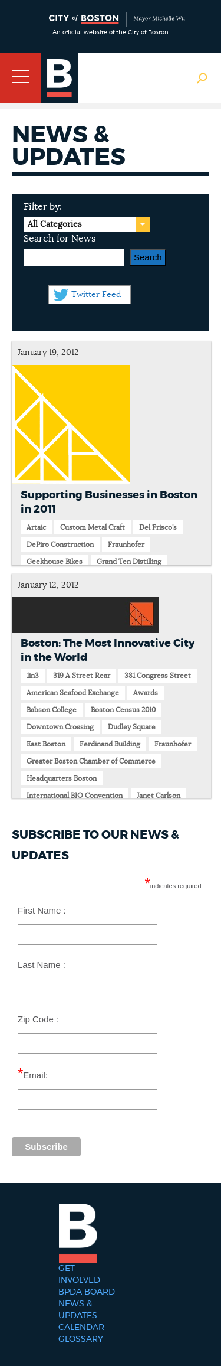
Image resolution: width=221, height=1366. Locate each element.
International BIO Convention (75, 795)
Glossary (80, 1339)
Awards (145, 692)
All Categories (54, 224)
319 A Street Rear (81, 675)
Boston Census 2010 (123, 709)
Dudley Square (132, 727)
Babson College (52, 709)
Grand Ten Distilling (129, 561)
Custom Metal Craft (92, 527)
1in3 (33, 675)
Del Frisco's (158, 527)
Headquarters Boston (62, 778)
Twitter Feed (96, 295)
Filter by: (43, 206)
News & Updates (77, 1310)
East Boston (46, 744)
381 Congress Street (157, 675)
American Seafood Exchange (73, 692)
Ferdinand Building (110, 744)
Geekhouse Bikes (55, 561)
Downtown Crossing (60, 727)
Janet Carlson (158, 795)
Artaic (36, 527)
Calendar (81, 1327)
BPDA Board (86, 1292)
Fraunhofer (126, 544)
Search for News (59, 238)
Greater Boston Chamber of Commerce (91, 761)
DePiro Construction (60, 544)
